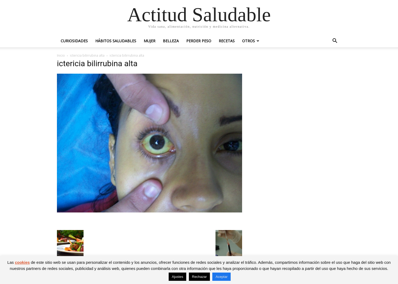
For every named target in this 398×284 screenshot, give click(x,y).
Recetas (227, 40)
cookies (22, 262)
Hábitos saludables (115, 40)
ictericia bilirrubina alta (87, 55)
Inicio (61, 55)
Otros (248, 40)
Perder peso (198, 40)
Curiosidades (74, 40)
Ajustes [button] (177, 277)
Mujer (149, 40)
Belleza (171, 40)
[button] (334, 41)
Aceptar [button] (221, 277)
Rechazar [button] (199, 277)
